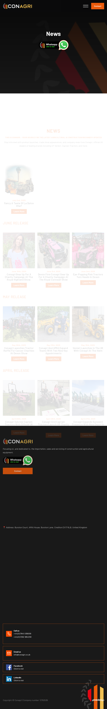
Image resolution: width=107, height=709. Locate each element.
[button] (85, 6)
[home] (17, 6)
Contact (97, 6)
